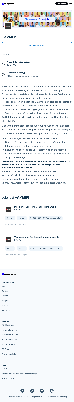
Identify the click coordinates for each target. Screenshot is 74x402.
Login (4, 286)
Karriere (5, 291)
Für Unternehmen (9, 339)
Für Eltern (6, 349)
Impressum (37, 396)
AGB (26, 396)
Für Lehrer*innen (9, 344)
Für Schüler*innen (9, 330)
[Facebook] (22, 391)
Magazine (6, 310)
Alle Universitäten (9, 354)
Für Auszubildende (10, 334)
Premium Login (8, 378)
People (5, 300)
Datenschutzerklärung (56, 396)
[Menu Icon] (70, 3)
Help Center (7, 369)
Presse (5, 305)
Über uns (5, 296)
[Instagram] (32, 391)
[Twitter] (42, 391)
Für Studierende (9, 325)
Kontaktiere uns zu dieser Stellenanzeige (19, 374)
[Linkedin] (52, 391)
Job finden (61, 3)
